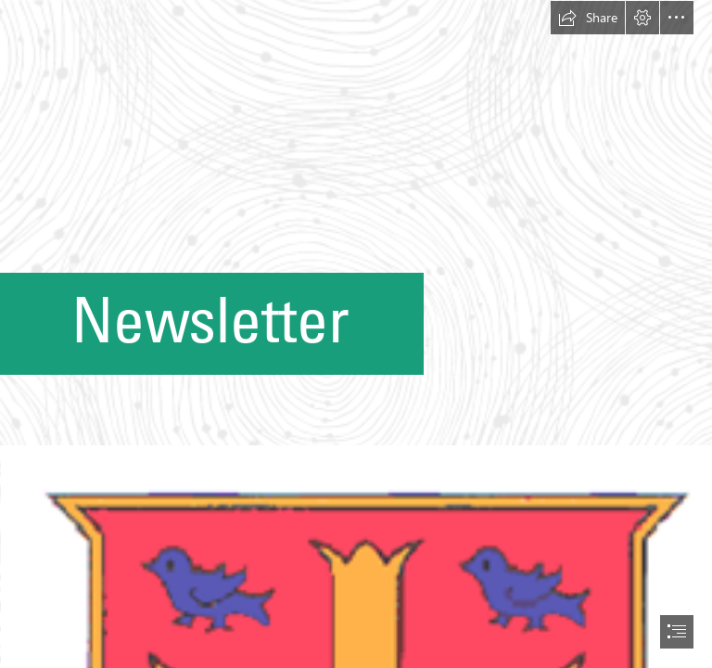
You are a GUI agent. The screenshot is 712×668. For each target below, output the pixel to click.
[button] (588, 17)
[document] (356, 334)
